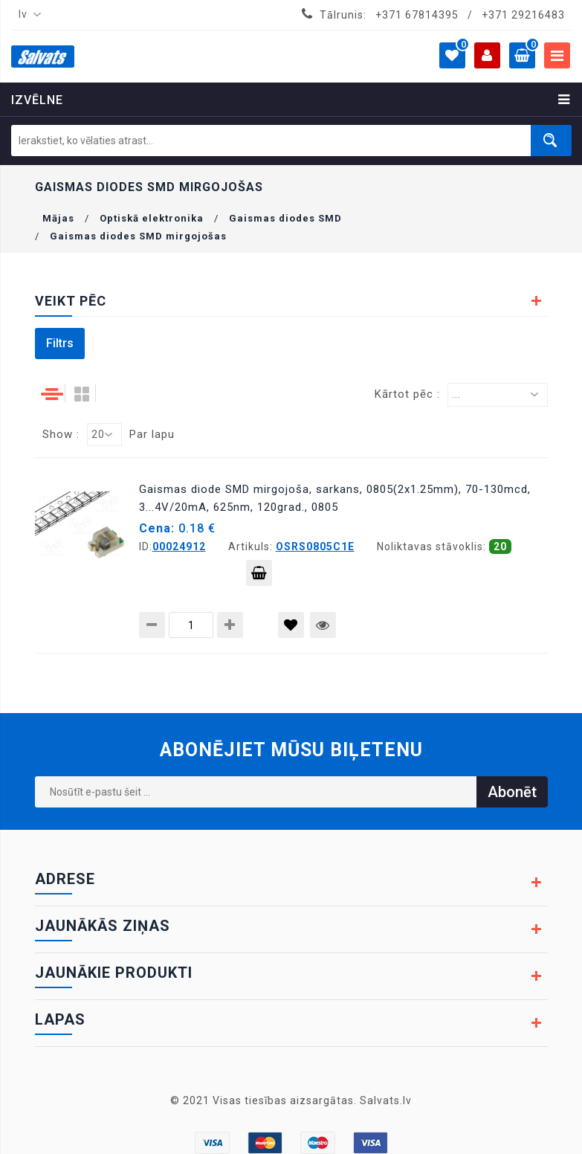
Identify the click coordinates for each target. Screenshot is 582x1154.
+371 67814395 (417, 15)
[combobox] (26, 15)
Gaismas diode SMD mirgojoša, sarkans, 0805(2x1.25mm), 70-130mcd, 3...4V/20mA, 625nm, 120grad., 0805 (335, 498)
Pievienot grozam (259, 576)
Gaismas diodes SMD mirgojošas (138, 236)
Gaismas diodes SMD (285, 218)
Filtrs (60, 343)
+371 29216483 (523, 15)
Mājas (58, 218)
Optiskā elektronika (152, 218)
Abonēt (512, 792)
